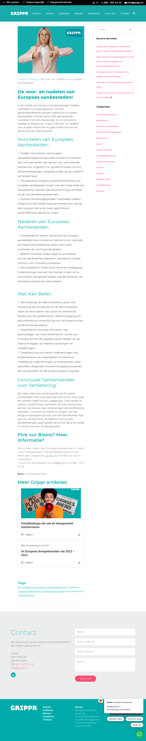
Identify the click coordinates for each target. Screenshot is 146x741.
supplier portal (103, 179)
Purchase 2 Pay (83, 726)
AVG (20, 587)
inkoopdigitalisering (75, 591)
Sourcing (80, 713)
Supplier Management (87, 719)
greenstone (101, 138)
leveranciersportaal (105, 161)
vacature (100, 191)
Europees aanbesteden (107, 126)
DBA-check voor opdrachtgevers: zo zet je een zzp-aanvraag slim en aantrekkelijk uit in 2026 (115, 61)
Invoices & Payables (85, 723)
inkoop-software (104, 150)
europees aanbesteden (29, 591)
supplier (100, 173)
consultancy (39, 587)
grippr (99, 144)
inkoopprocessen (26, 595)
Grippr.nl (23, 79)
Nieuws (34, 79)
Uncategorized (103, 185)
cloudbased (27, 587)
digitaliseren (73, 587)
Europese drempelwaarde (53, 591)
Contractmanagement (87, 716)
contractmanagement (56, 587)
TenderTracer (29, 176)
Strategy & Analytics (85, 710)
